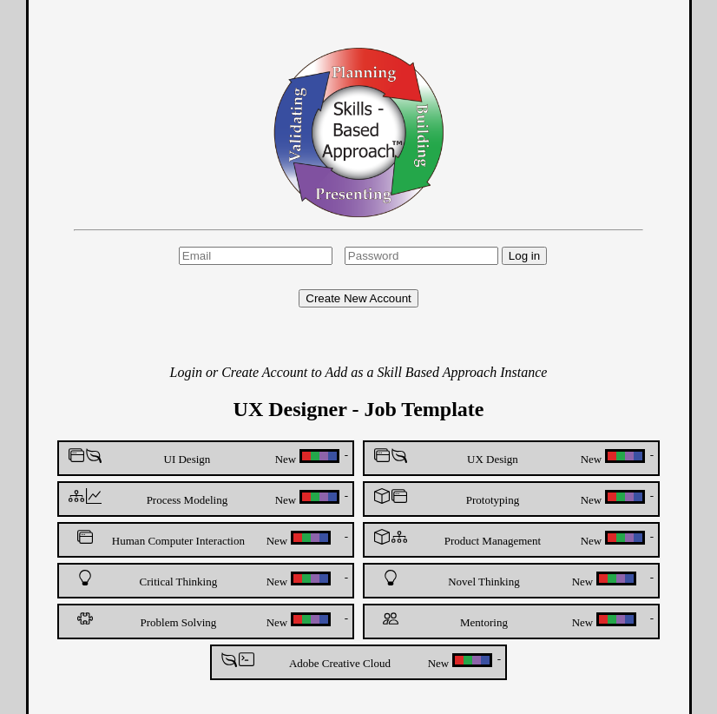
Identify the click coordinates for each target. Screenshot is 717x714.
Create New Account (358, 298)
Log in (524, 255)
